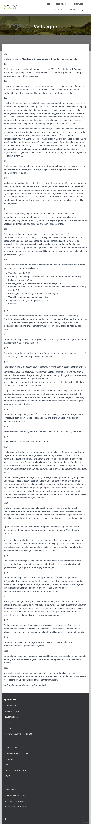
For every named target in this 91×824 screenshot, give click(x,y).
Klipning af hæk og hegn (16, 795)
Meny (7, 765)
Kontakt (72, 10)
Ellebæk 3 (9, 728)
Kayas (7, 776)
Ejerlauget (79, 4)
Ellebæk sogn (11, 717)
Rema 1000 (9, 759)
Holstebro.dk (11, 706)
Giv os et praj (11, 790)
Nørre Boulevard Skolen (16, 753)
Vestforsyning (12, 711)
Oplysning (58, 10)
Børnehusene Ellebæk (15, 748)
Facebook (5, 819)
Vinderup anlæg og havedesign (19, 734)
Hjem (48, 4)
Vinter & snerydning (14, 801)
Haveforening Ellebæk (15, 770)
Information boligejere (16, 807)
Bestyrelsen (62, 4)
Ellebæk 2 (9, 723)
